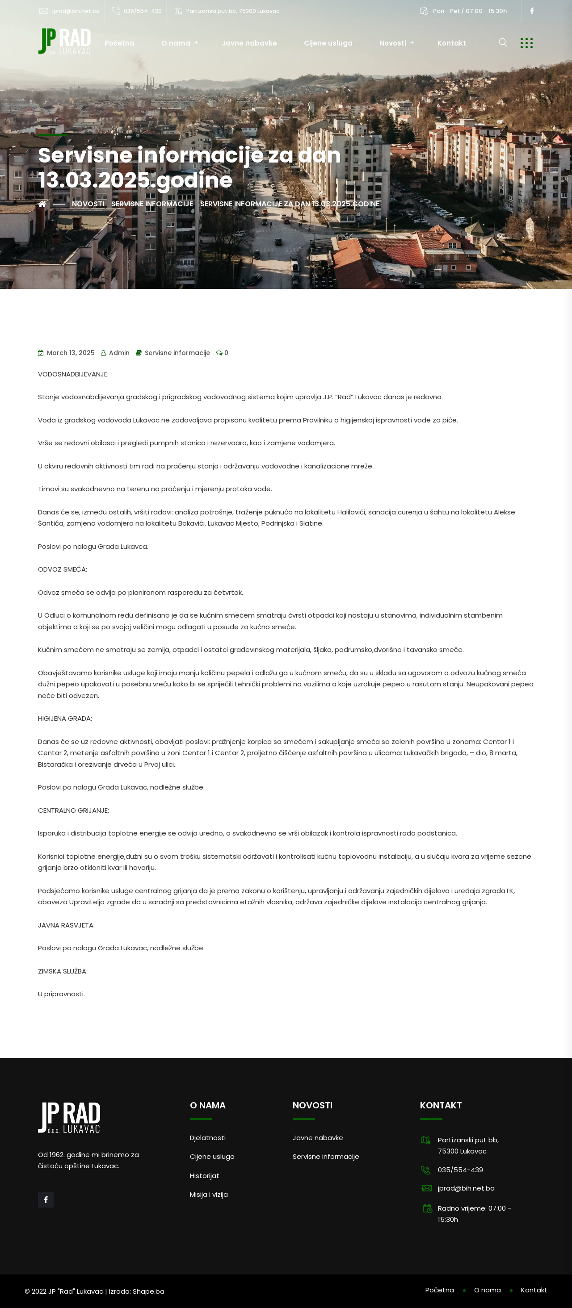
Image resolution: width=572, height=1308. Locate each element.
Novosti (392, 43)
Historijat (204, 1175)
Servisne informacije (177, 352)
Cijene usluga (328, 43)
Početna (120, 43)
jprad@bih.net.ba (76, 11)
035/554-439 (143, 11)
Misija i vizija (209, 1194)
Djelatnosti (208, 1137)
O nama (175, 43)
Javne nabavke (249, 43)
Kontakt (451, 43)
